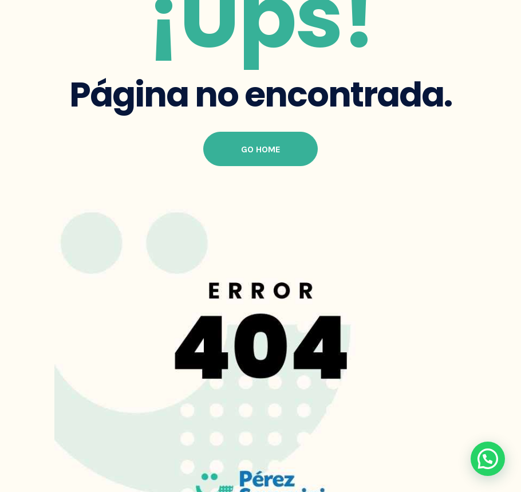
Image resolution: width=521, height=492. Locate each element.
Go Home (261, 149)
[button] (488, 459)
